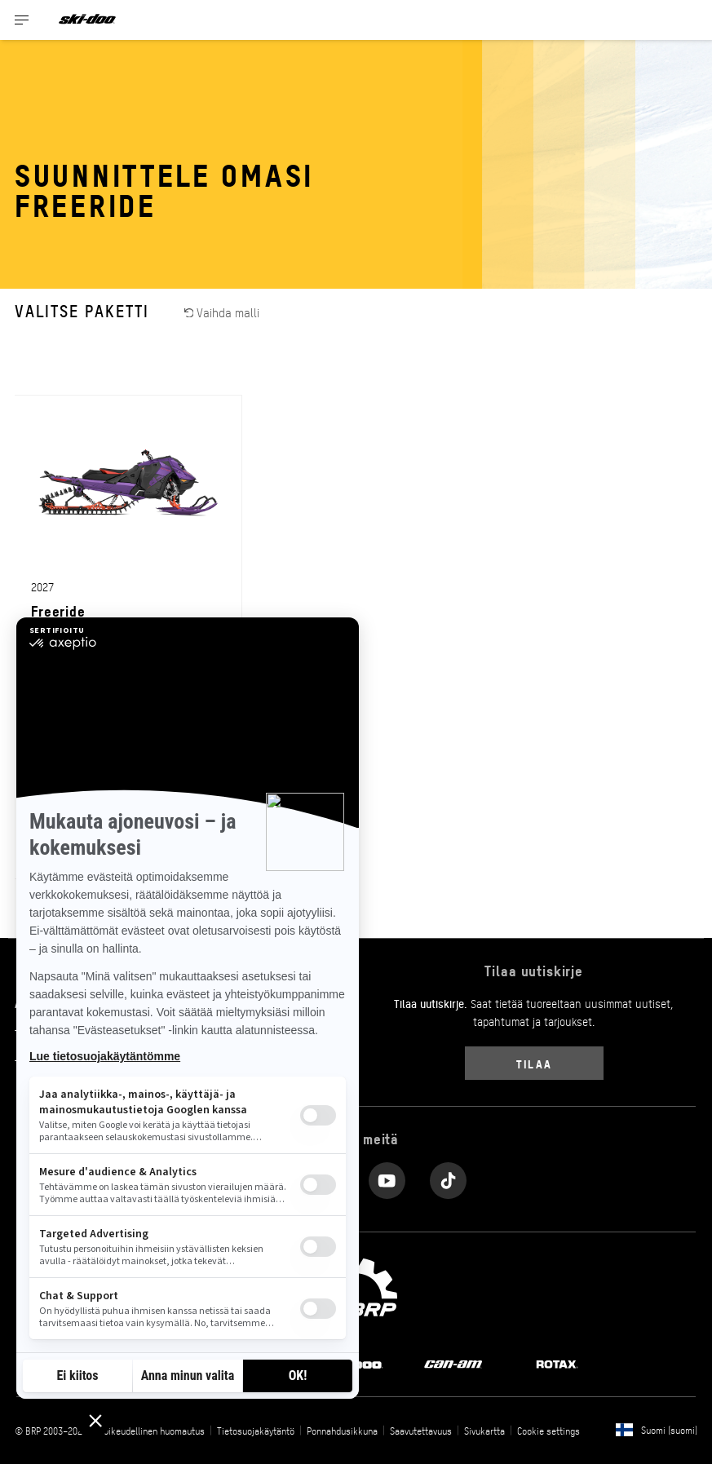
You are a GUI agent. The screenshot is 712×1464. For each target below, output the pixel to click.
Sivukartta (484, 1430)
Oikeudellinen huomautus (154, 1430)
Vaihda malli (222, 312)
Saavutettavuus (421, 1430)
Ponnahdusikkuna (342, 1430)
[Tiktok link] (448, 1176)
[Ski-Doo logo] (87, 20)
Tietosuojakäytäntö (255, 1430)
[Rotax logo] (557, 1363)
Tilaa (533, 1063)
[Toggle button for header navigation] (22, 20)
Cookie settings (548, 1430)
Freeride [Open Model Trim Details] (58, 610)
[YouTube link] (387, 1176)
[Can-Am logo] (453, 1363)
